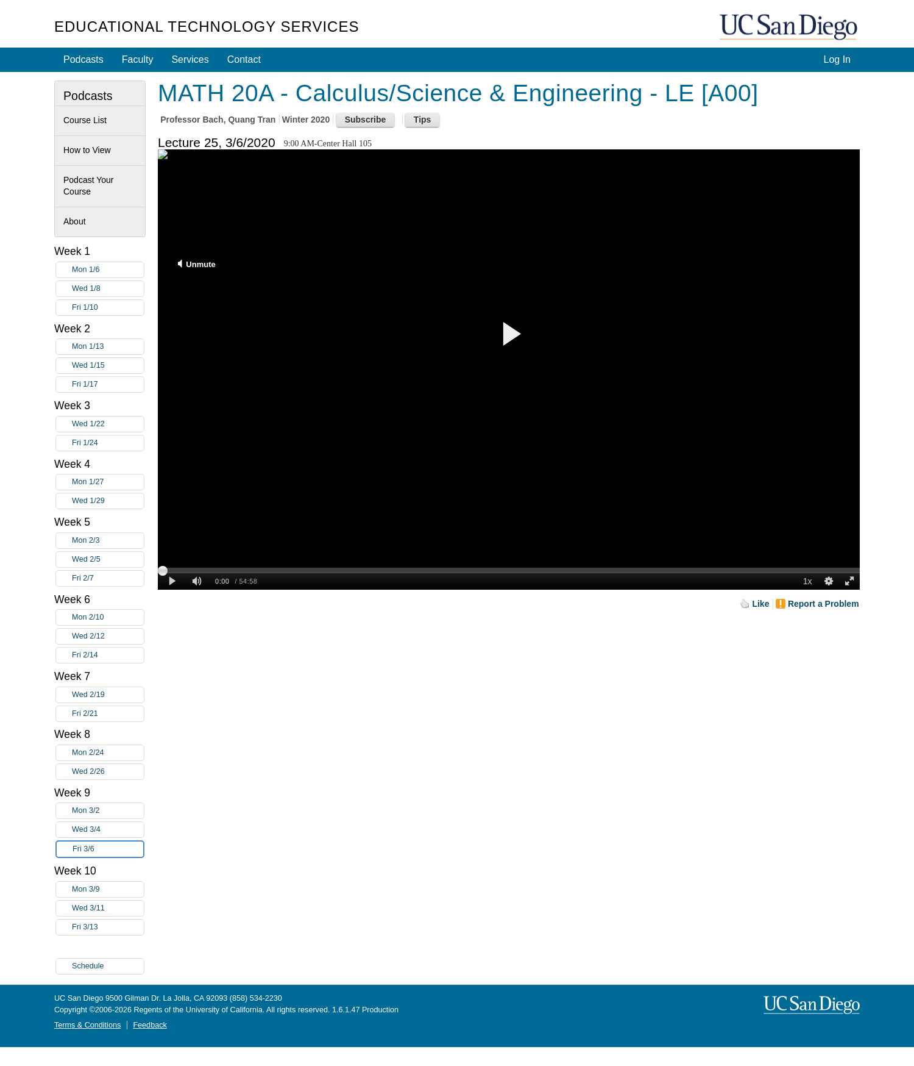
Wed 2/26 (108, 771)
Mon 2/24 (108, 752)
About (74, 221)
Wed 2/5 (108, 559)
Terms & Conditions (87, 1025)
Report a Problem (823, 604)
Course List (85, 120)
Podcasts (83, 59)
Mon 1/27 (108, 482)
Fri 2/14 (108, 655)
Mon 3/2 (108, 810)
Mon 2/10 (108, 617)
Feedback (149, 1025)
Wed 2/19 (108, 695)
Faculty (138, 59)
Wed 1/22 (108, 424)
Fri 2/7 (108, 578)
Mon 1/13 (108, 346)
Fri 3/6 (108, 849)
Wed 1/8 (108, 288)
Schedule (88, 966)
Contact (244, 59)
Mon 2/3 (108, 540)
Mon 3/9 (108, 889)
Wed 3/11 (108, 908)
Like (760, 604)
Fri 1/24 (108, 443)
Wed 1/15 (108, 365)
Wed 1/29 (108, 501)
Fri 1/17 (108, 384)
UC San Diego (790, 27)
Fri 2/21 (108, 713)
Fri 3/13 (108, 927)
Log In (837, 59)
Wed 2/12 (108, 636)
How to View (87, 150)
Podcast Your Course (88, 186)
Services (189, 59)
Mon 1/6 (108, 269)
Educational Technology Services (206, 26)
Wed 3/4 (108, 829)
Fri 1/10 (108, 307)
